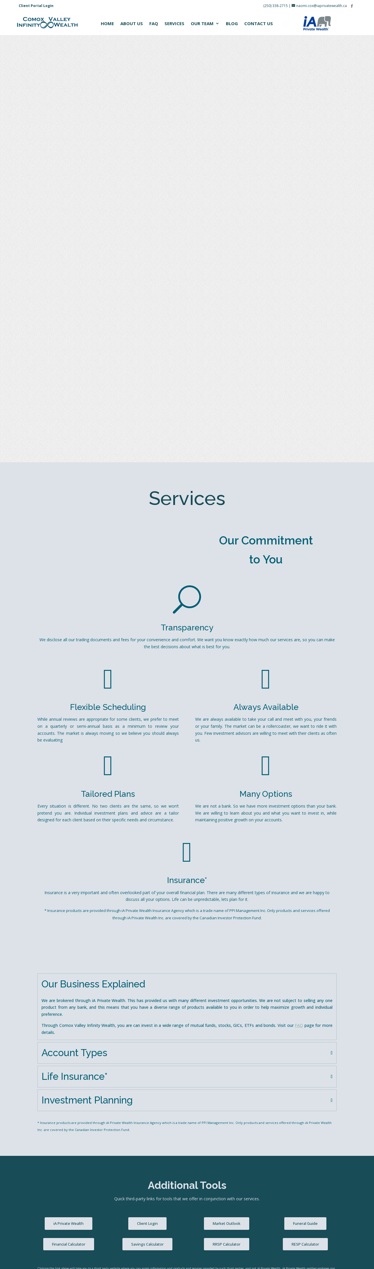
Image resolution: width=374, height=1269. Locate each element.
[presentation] (81, 1103)
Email (44, 971)
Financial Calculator (68, 816)
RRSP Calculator (226, 816)
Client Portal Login (36, 5)
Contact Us (258, 23)
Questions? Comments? (62, 1022)
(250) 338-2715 (275, 5)
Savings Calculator (147, 816)
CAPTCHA (46, 1086)
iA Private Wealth (68, 796)
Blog (232, 23)
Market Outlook (226, 796)
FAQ (153, 23)
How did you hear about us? (64, 996)
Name (45, 920)
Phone (43, 946)
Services (174, 23)
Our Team (202, 23)
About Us (131, 23)
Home (107, 23)
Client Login (147, 796)
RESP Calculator (305, 816)
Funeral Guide (305, 796)
